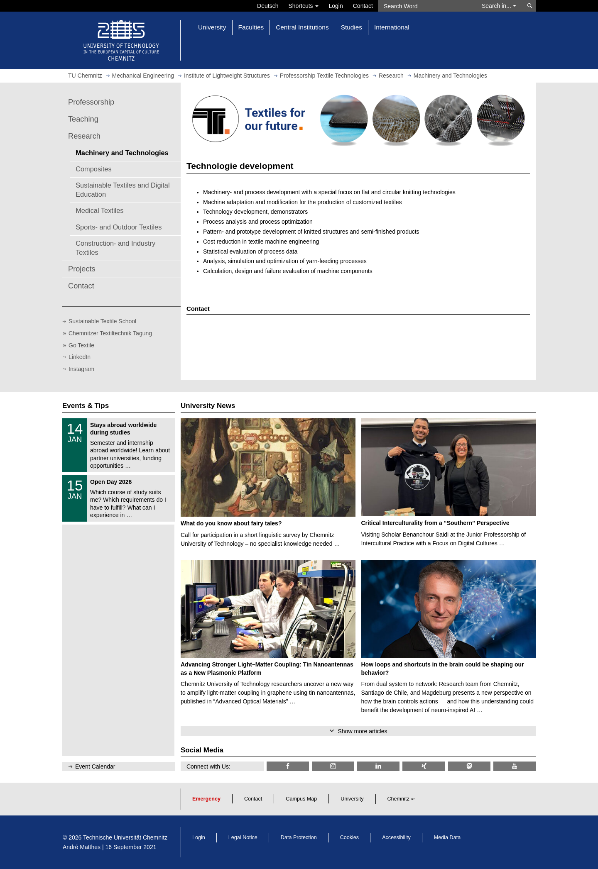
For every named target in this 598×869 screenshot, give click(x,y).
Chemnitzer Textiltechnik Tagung (110, 333)
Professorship (91, 102)
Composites (93, 169)
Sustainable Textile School (102, 321)
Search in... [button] (499, 5)
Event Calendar (95, 766)
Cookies (349, 837)
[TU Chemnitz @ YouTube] (514, 766)
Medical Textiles (99, 210)
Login (335, 5)
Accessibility (396, 837)
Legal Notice (242, 837)
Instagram (81, 369)
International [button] (391, 27)
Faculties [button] (251, 27)
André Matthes (81, 847)
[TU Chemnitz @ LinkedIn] (378, 766)
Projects (82, 269)
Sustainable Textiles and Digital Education (122, 189)
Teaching (83, 119)
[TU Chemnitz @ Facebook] (288, 766)
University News (208, 406)
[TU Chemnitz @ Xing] (423, 766)
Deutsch (267, 5)
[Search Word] (426, 6)
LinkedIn (80, 357)
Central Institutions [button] (302, 27)
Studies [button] (351, 27)
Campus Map (301, 799)
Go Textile (81, 345)
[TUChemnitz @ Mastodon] (469, 766)
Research (84, 136)
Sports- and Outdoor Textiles (119, 227)
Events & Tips (85, 406)
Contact (363, 5)
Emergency (206, 799)
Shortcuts (303, 5)
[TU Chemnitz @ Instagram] (333, 766)
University (352, 799)
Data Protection (299, 837)
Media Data (447, 837)
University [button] (212, 27)
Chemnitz (398, 799)
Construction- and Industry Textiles (115, 247)
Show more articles (362, 731)
